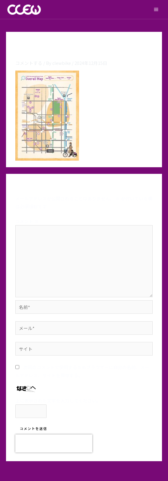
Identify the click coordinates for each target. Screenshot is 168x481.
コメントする (28, 63)
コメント (27, 221)
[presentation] (53, 443)
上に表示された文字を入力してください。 (58, 400)
